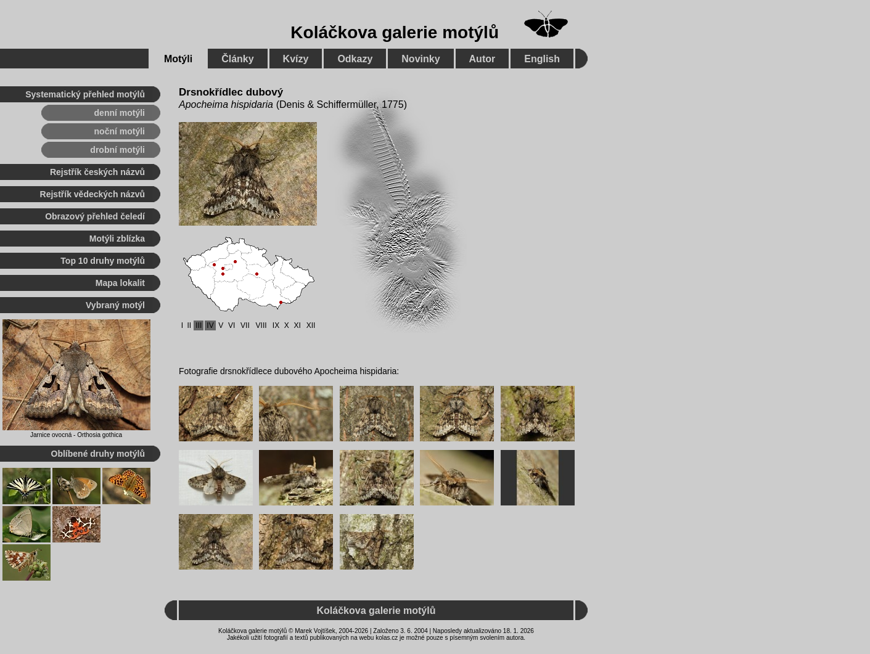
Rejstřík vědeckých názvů (92, 194)
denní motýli (119, 113)
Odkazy (354, 59)
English (542, 59)
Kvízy (296, 59)
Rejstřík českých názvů (97, 172)
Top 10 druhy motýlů (102, 261)
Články (237, 59)
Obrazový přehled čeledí (95, 216)
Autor (482, 59)
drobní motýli (117, 150)
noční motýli (119, 131)
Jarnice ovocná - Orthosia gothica (76, 434)
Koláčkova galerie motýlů (394, 32)
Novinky (420, 59)
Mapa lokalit (120, 283)
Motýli (178, 59)
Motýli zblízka (117, 238)
